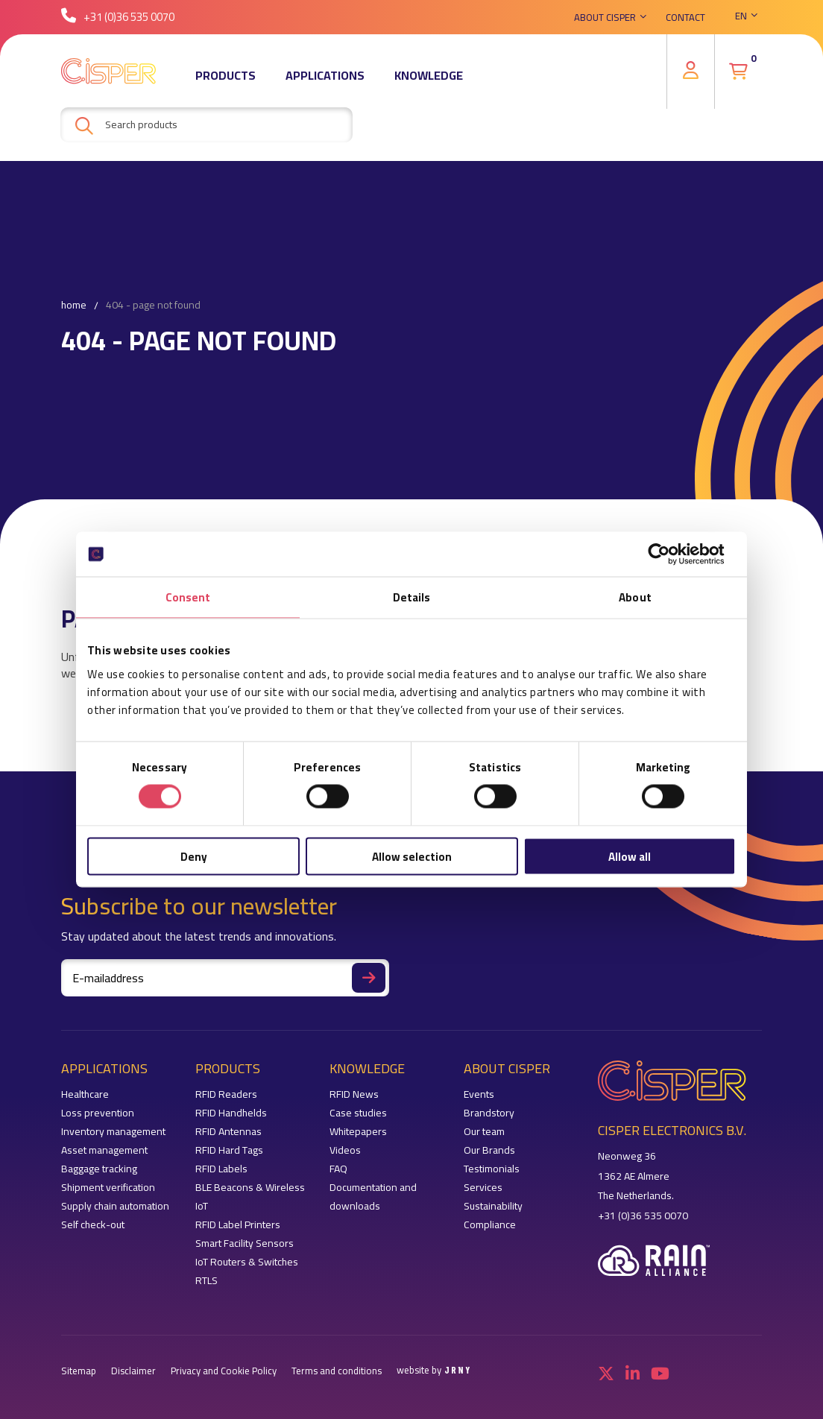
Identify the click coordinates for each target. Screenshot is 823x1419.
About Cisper (605, 19)
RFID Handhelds (231, 1113)
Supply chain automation (115, 1206)
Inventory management (113, 1131)
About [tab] (635, 597)
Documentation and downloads (373, 1197)
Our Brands (489, 1150)
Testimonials (492, 1169)
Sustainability (493, 1206)
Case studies (358, 1113)
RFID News (354, 1094)
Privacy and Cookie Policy (224, 1371)
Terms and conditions (336, 1371)
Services (483, 1187)
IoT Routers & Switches (246, 1262)
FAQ (338, 1169)
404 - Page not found (153, 305)
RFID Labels (221, 1169)
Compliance (490, 1225)
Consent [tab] (188, 597)
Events (479, 1094)
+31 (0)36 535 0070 (117, 18)
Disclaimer (133, 1371)
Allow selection (412, 856)
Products (225, 78)
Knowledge (428, 78)
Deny (193, 856)
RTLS (206, 1280)
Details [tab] (412, 597)
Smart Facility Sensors (244, 1243)
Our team (484, 1131)
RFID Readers (226, 1094)
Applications (325, 78)
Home (73, 305)
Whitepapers (358, 1131)
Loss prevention (97, 1113)
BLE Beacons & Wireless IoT (250, 1197)
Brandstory (489, 1113)
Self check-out (92, 1225)
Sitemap (78, 1371)
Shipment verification (108, 1187)
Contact (685, 19)
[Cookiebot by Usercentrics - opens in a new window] (670, 554)
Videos (345, 1150)
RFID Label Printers (237, 1225)
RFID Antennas (228, 1131)
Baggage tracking (99, 1169)
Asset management (104, 1150)
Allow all (629, 856)
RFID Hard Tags (229, 1150)
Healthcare (85, 1094)
